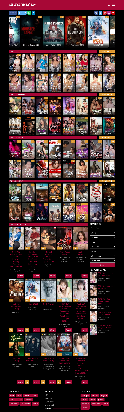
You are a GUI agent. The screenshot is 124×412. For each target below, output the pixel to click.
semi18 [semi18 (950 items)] (106, 395)
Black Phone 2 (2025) (48, 296)
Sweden (51, 358)
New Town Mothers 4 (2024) (15, 166)
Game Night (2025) (28, 210)
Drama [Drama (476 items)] (12, 391)
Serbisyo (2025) (109, 104)
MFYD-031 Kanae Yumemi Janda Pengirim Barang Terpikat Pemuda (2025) (16, 250)
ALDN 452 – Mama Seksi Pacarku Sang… (109, 59)
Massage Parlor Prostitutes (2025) (42, 165)
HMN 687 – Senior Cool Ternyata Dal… (109, 79)
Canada (67, 360)
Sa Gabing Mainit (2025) (41, 210)
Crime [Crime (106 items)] (34, 387)
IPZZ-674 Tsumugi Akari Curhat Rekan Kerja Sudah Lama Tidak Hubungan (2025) (32, 250)
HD (10, 17)
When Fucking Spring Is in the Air (82, 208)
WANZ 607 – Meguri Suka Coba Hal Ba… (82, 59)
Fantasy (61, 360)
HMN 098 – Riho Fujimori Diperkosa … (55, 79)
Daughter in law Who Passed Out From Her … (68, 145)
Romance (19, 356)
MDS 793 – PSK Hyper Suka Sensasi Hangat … (96, 79)
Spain (32, 358)
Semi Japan (18, 261)
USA (18, 304)
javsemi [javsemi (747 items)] (100, 391)
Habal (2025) (15, 191)
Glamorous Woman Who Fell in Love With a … (68, 165)
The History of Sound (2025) (48, 351)
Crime (34, 299)
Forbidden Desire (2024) (15, 210)
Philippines (64, 253)
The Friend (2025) (96, 190)
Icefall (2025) (87, 36)
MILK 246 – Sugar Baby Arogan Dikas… (15, 79)
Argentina (35, 356)
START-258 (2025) (42, 61)
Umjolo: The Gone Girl (55, 210)
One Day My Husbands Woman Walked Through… (28, 164)
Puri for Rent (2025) (28, 104)
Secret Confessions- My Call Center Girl (42, 122)
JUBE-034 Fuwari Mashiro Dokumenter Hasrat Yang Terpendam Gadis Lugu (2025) (81, 302)
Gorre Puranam (42, 190)
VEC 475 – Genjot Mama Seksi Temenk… (15, 59)
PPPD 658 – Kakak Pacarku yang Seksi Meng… (69, 58)
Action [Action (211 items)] (12, 387)
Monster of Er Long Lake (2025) (55, 189)
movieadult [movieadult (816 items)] (85, 395)
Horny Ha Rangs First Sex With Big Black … (95, 165)
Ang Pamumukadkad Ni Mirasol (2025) (15, 102)
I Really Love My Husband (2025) (16, 298)
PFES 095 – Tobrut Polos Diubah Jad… (28, 79)
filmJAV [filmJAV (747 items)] (84, 391)
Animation (62, 358)
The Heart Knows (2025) (69, 210)
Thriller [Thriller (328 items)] (35, 395)
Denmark (63, 362)
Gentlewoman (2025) (69, 190)
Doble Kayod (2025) (64, 244)
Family (68, 358)
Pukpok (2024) (55, 124)
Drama (65, 249)
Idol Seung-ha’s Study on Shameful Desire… (15, 145)
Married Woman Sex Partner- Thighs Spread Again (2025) (48, 248)
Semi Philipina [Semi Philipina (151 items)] (25, 395)
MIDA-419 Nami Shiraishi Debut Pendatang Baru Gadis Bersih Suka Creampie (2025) (65, 304)
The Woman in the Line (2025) (32, 351)
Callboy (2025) (28, 124)
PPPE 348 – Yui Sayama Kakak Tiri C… (42, 79)
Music (51, 356)
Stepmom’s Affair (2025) (42, 104)
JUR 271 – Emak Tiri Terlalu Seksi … (55, 59)
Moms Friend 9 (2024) (55, 147)
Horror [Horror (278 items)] (20, 391)
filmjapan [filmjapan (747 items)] (104, 387)
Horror (44, 301)
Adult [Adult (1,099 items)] (19, 387)
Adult (12, 261)
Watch (20, 267)
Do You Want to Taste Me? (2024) (95, 146)
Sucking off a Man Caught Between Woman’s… (82, 145)
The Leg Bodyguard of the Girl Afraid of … (82, 165)
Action (30, 299)
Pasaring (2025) (15, 124)
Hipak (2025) (68, 105)
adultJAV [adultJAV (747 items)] (95, 387)
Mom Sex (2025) (42, 147)
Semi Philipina (66, 250)
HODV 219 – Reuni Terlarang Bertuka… (82, 79)
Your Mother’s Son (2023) (109, 189)
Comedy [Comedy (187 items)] (26, 387)
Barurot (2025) (55, 104)
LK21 (46, 387)
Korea (48, 258)
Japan (16, 263)
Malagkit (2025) (96, 104)
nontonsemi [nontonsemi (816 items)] (96, 395)
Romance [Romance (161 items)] (28, 391)
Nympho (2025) (16, 351)
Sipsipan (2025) (96, 124)
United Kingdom (48, 360)
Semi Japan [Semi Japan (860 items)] (14, 395)
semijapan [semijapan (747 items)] (85, 399)
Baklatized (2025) (80, 244)
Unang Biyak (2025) (82, 124)
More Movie (107, 43)
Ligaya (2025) (82, 105)
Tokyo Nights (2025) (109, 124)
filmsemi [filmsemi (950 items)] (92, 391)
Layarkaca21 (49, 396)
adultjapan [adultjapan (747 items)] (85, 387)
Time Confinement (109, 167)
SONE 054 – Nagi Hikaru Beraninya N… (69, 79)
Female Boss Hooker (55, 167)
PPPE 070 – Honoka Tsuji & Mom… (95, 60)
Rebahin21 (49, 390)
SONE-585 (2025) (28, 61)
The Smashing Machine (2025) (109, 208)
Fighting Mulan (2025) (82, 190)
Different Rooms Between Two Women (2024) (109, 145)
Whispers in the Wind (96, 210)
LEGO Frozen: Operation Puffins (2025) (64, 352)
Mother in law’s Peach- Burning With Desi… (28, 145)
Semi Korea (50, 256)
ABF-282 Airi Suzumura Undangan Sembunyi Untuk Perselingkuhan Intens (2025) (81, 357)
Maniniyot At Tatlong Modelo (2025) (68, 122)
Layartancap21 (50, 393)
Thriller (31, 301)
